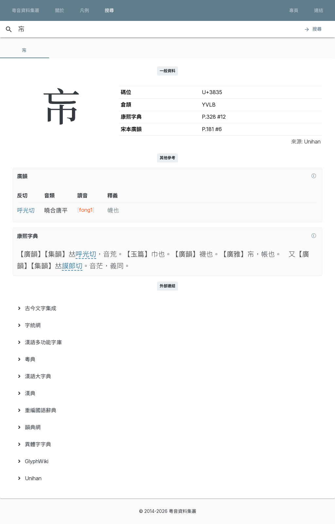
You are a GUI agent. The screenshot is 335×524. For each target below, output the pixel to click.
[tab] (24, 50)
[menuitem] (167, 308)
